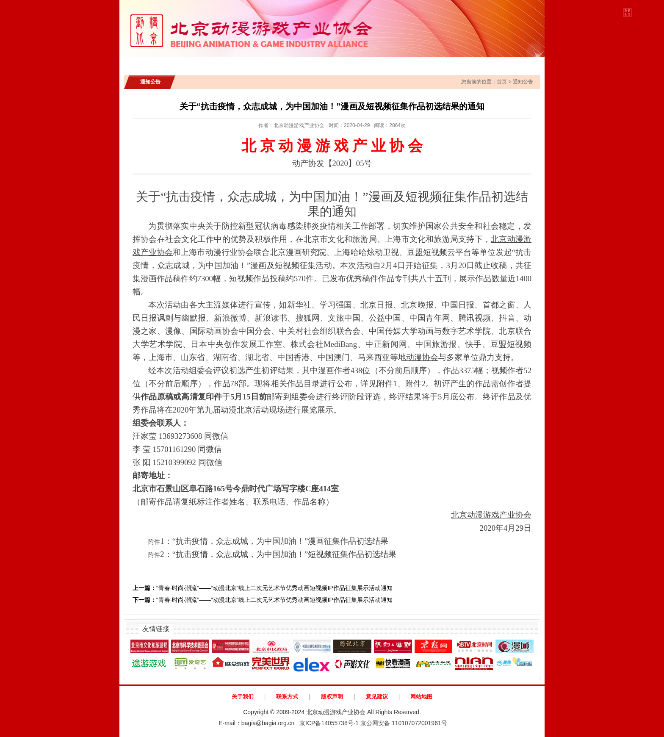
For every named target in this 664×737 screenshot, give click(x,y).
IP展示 (323, 63)
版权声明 (332, 696)
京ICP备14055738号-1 (329, 723)
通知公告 (235, 63)
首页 (148, 63)
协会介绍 (189, 63)
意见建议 (377, 696)
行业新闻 (281, 63)
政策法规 (366, 63)
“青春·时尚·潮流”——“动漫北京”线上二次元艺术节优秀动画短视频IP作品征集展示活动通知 (263, 588)
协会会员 (411, 63)
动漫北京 (509, 63)
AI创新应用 (460, 63)
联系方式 (287, 696)
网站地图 (421, 696)
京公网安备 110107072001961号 (403, 723)
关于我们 (243, 696)
